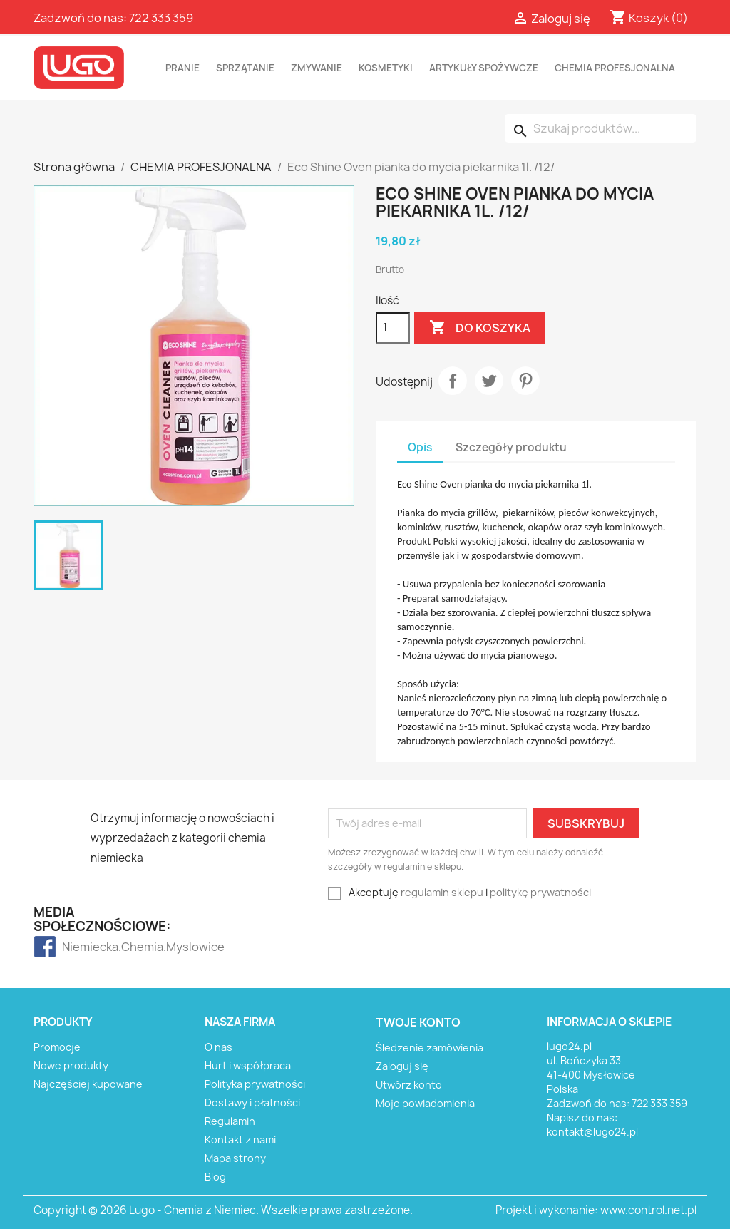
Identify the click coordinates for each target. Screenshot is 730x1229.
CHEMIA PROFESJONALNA (615, 67)
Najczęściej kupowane (88, 1084)
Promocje (57, 1047)
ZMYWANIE (316, 67)
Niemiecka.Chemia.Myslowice (90, 947)
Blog (215, 1176)
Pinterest (525, 380)
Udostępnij (452, 380)
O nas (218, 1047)
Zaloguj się (402, 1066)
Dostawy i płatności (252, 1102)
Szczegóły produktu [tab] (511, 447)
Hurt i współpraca (248, 1065)
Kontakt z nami (240, 1139)
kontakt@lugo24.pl (592, 1131)
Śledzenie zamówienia (429, 1047)
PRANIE (182, 67)
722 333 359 (161, 18)
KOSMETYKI (386, 67)
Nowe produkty (71, 1065)
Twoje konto (418, 1022)
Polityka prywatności (255, 1084)
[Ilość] (393, 328)
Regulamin (230, 1121)
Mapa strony (235, 1158)
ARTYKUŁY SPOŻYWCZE (483, 67)
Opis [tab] (420, 447)
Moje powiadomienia (425, 1103)
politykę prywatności (540, 892)
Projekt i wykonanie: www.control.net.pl (595, 1210)
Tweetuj (489, 380)
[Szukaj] (600, 128)
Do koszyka (479, 328)
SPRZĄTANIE (245, 67)
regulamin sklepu (442, 892)
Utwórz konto (409, 1084)
